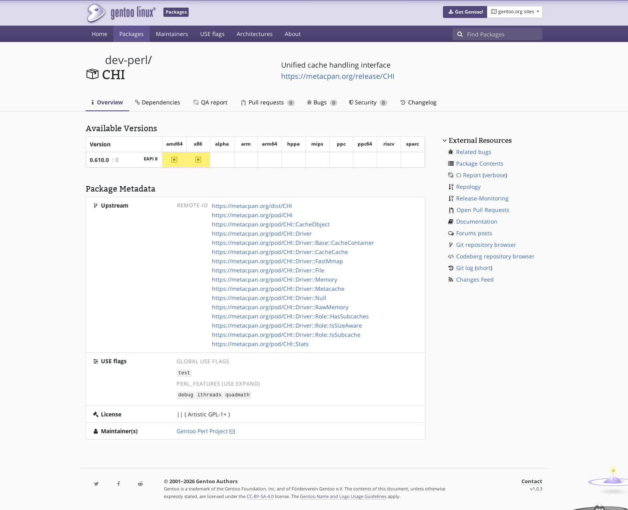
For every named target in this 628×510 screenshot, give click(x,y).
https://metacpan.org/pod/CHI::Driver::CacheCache (280, 252)
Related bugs (473, 152)
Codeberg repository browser (495, 256)
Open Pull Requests (483, 210)
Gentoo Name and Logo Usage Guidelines (343, 495)
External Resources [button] (480, 140)
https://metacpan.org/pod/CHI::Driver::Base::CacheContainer (293, 242)
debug (185, 394)
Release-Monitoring (482, 198)
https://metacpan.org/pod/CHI (252, 215)
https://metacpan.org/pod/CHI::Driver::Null (269, 298)
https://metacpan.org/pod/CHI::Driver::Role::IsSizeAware (287, 325)
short (484, 268)
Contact (531, 480)
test (184, 372)
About (293, 34)
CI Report (468, 175)
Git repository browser (486, 244)
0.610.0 (99, 160)
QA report (209, 102)
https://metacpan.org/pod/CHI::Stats (260, 344)
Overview (107, 102)
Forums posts (474, 233)
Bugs (322, 102)
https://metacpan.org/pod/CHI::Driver (262, 233)
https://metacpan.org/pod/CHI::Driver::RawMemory (280, 307)
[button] (465, 12)
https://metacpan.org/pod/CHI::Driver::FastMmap (277, 261)
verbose (494, 175)
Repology (468, 186)
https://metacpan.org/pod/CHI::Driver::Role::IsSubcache (286, 334)
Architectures (255, 34)
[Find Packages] (504, 34)
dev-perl (126, 59)
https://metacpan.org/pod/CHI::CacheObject (271, 224)
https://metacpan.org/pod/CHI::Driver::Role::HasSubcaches (290, 316)
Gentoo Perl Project (202, 430)
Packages (131, 34)
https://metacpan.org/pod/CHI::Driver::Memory (274, 279)
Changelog (418, 102)
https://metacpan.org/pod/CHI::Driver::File (268, 270)
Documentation (476, 221)
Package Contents (479, 163)
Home (99, 34)
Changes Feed (475, 279)
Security (368, 102)
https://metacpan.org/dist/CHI (252, 206)
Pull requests (268, 102)
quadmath (237, 394)
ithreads (209, 394)
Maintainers (172, 34)
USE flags (212, 34)
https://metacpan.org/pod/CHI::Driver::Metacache (278, 288)
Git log (464, 268)
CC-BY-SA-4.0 (260, 495)
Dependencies (157, 102)
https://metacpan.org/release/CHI (338, 76)
